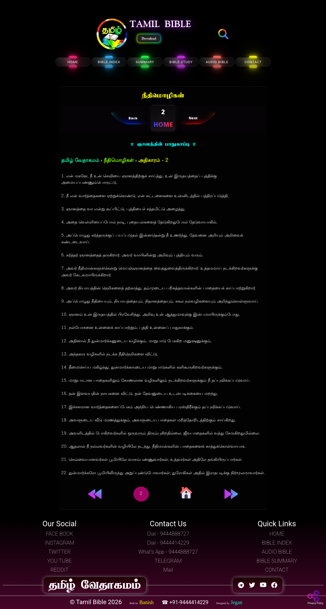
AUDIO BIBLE (217, 62)
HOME (72, 62)
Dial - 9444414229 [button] (168, 543)
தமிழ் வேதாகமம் (80, 161)
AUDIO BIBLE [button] (277, 552)
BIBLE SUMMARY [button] (276, 561)
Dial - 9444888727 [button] (168, 534)
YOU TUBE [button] (59, 561)
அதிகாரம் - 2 (153, 161)
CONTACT (253, 62)
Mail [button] (168, 570)
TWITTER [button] (59, 552)
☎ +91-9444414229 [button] (186, 602)
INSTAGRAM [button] (59, 543)
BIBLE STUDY (181, 62)
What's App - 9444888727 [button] (168, 552)
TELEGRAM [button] (168, 561)
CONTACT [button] (276, 570)
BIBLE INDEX (109, 62)
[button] (112, 35)
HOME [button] (276, 534)
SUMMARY (145, 62)
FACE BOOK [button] (59, 534)
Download (149, 38)
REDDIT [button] (59, 570)
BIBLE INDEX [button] (277, 543)
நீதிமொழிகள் (119, 161)
